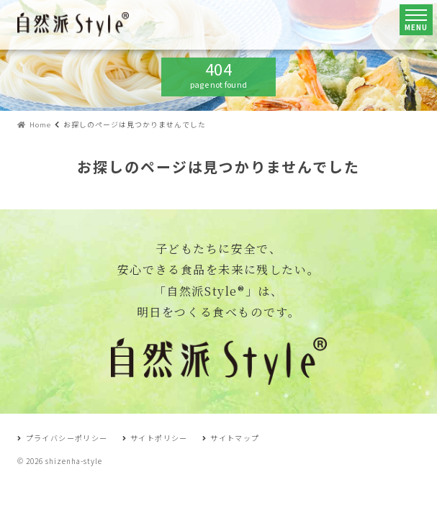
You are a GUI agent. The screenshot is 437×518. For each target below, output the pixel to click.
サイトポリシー (155, 437)
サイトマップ (231, 437)
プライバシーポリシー (62, 437)
